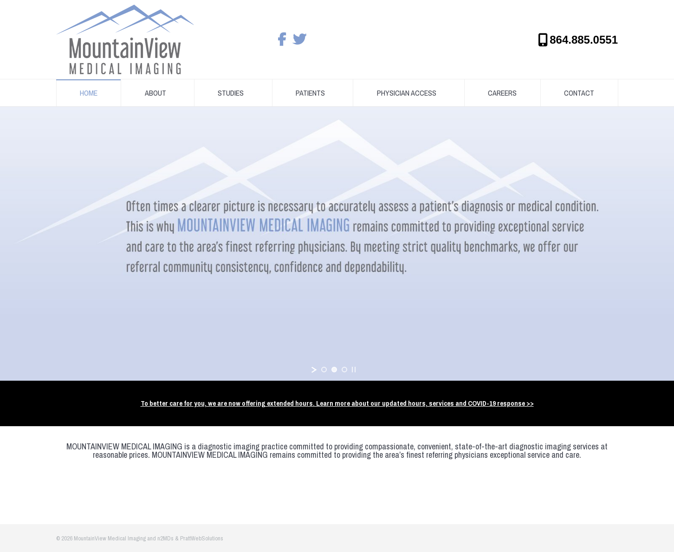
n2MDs (165, 538)
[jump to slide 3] (344, 369)
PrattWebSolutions (201, 538)
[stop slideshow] (354, 369)
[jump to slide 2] (334, 369)
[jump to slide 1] (324, 369)
